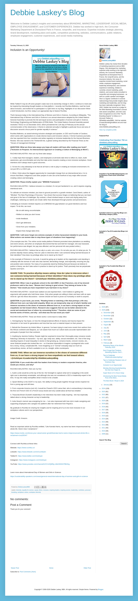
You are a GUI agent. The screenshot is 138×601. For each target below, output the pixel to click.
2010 (104, 431)
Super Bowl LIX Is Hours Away (113, 373)
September (108, 322)
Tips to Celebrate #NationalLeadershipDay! (113, 356)
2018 (104, 407)
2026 (104, 307)
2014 (104, 419)
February (107, 343)
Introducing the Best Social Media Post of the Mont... (114, 377)
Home (51, 568)
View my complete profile (107, 130)
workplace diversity (35, 492)
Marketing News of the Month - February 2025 (113, 346)
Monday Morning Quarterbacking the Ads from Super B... (114, 369)
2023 (104, 391)
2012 (104, 425)
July (105, 328)
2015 (104, 416)
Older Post (87, 568)
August (106, 325)
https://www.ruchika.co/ (26, 448)
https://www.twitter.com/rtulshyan (30, 456)
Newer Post (15, 568)
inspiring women (65, 490)
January (106, 385)
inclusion (46, 490)
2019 (104, 404)
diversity (18, 490)
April (105, 337)
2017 (104, 410)
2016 (104, 413)
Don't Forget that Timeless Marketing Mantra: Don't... (113, 351)
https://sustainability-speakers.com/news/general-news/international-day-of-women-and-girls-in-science (49, 476)
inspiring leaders (55, 490)
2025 (104, 310)
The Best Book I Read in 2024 (113, 381)
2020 (104, 401)
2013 (104, 422)
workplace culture (23, 492)
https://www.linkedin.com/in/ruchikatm (32, 452)
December (107, 313)
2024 (104, 388)
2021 (104, 397)
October (106, 319)
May (105, 334)
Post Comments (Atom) (28, 572)
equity (36, 490)
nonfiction (81, 490)
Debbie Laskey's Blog (47, 12)
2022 (104, 394)
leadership (74, 490)
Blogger (100, 589)
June (105, 331)
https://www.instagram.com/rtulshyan (33, 460)
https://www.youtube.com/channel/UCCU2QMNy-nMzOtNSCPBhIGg (44, 464)
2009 (104, 434)
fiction (40, 490)
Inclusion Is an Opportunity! (112, 365)
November (107, 316)
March (106, 340)
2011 (104, 428)
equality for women (28, 490)
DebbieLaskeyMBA (109, 60)
